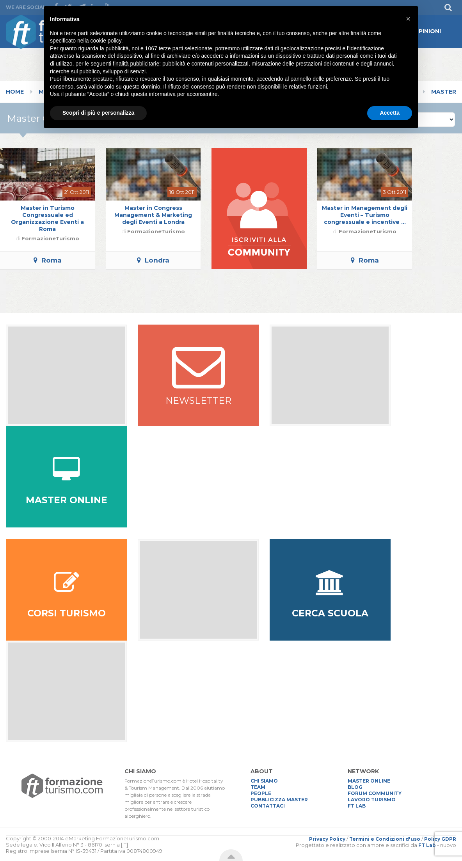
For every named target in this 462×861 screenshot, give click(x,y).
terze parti (171, 48)
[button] (408, 18)
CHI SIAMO (264, 781)
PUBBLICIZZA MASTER (279, 799)
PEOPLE (261, 793)
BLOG (355, 787)
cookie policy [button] (106, 40)
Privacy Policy (327, 839)
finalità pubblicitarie (136, 63)
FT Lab (427, 845)
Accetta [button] (390, 113)
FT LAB (357, 806)
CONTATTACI (268, 806)
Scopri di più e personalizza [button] (98, 113)
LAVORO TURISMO (372, 799)
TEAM (258, 787)
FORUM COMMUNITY (375, 793)
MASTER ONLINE (369, 781)
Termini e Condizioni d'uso (384, 839)
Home (15, 91)
